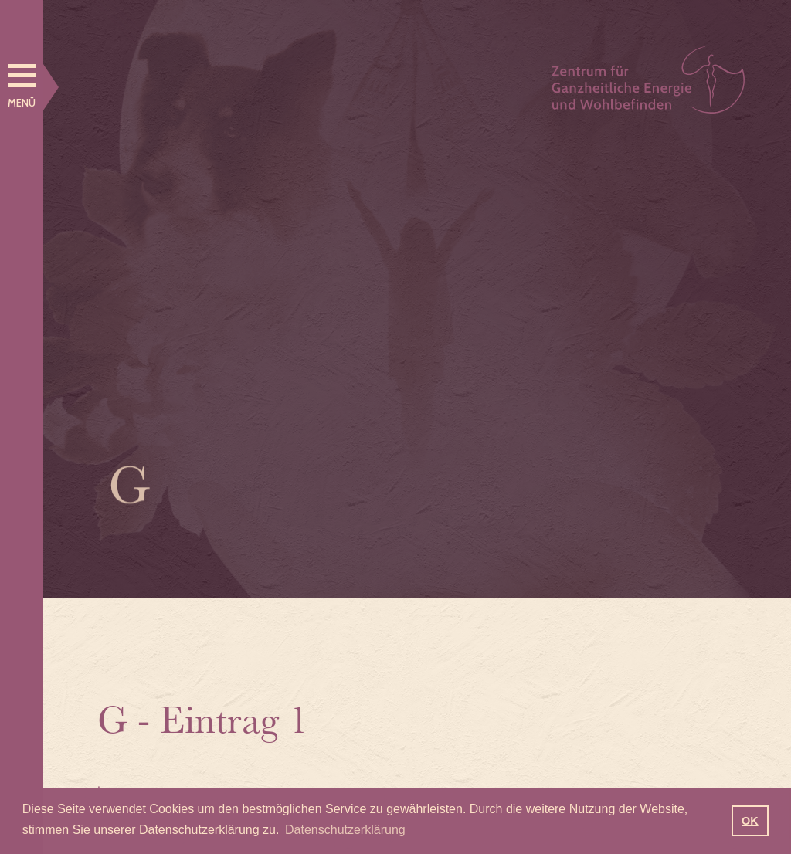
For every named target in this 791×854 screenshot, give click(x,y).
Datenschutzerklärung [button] (345, 829)
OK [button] (750, 821)
